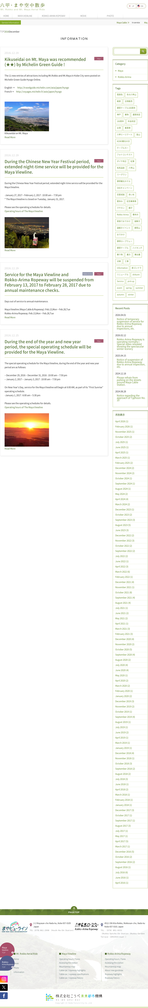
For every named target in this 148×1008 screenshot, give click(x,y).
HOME (6, 15)
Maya (120, 70)
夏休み (120, 201)
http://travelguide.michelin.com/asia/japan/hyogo (43, 87)
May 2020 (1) (121, 675)
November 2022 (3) (124, 540)
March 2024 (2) (122, 504)
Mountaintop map (67, 966)
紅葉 (132, 161)
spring (129, 287)
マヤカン (121, 207)
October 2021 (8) (123, 592)
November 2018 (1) (124, 758)
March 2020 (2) (122, 685)
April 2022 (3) (121, 566)
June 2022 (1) (122, 561)
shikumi (136, 274)
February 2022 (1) (124, 576)
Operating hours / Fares (69, 958)
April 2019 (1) (121, 737)
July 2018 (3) (121, 779)
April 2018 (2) (121, 789)
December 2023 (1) (124, 509)
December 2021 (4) (124, 582)
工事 (127, 261)
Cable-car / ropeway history (71, 977)
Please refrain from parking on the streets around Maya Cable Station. (129, 381)
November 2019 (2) (124, 706)
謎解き (137, 221)
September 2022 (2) (125, 551)
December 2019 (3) (124, 701)
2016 (6, 31)
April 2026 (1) (121, 421)
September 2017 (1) (125, 820)
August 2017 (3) (123, 825)
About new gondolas (114, 970)
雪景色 (120, 94)
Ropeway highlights (113, 974)
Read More (10, 137)
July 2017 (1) (121, 830)
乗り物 (120, 254)
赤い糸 (131, 194)
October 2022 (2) (123, 545)
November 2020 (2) (124, 644)
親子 (130, 207)
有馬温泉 (121, 167)
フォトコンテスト (124, 154)
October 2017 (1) (123, 815)
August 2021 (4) (123, 602)
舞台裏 (137, 254)
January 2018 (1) (123, 805)
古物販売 (128, 101)
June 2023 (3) (122, 530)
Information (122, 267)
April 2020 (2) (121, 680)
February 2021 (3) (124, 633)
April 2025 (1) (121, 452)
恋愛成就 (121, 194)
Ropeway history (112, 977)
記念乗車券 (131, 201)
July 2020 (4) (121, 665)
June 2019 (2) (122, 732)
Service (120, 281)
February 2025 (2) (124, 462)
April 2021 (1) (121, 623)
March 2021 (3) (122, 628)
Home (16, 958)
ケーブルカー (122, 147)
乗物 (127, 114)
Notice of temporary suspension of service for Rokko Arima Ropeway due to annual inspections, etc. (130, 324)
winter (131, 294)
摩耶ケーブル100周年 (126, 107)
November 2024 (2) (124, 473)
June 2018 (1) (122, 784)
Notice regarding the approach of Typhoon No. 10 (131, 397)
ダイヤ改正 (122, 161)
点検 (119, 261)
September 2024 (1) (125, 483)
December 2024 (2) (124, 468)
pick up (131, 281)
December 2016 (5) (124, 851)
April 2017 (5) (121, 841)
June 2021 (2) (122, 613)
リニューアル (122, 274)
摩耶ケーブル (122, 247)
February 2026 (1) (124, 426)
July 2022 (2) (121, 556)
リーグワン (122, 174)
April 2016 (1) (121, 882)
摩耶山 (137, 227)
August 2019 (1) (123, 722)
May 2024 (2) (121, 493)
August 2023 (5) (123, 525)
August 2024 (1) (123, 488)
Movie (16, 963)
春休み (135, 214)
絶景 (119, 101)
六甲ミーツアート (124, 134)
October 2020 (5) (123, 649)
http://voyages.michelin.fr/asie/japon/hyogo (39, 91)
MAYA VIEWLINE (25, 15)
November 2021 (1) (124, 587)
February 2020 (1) (124, 690)
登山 (138, 134)
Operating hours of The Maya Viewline (24, 211)
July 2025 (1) (121, 442)
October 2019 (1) (123, 711)
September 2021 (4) (125, 597)
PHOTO (110, 15)
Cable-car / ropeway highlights (72, 970)
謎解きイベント (123, 227)
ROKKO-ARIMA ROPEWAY (53, 15)
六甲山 (131, 167)
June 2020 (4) (122, 670)
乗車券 (128, 127)
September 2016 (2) (125, 862)
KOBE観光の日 (123, 141)
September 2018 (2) (125, 768)
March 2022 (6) (122, 571)
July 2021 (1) (121, 608)
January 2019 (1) (123, 748)
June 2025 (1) (122, 447)
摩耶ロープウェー (124, 241)
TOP (2, 31)
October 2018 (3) (123, 763)
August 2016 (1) (123, 867)
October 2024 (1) (123, 478)
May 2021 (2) (121, 618)
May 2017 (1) (121, 836)
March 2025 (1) (122, 457)
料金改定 (132, 121)
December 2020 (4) (124, 639)
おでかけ (121, 234)
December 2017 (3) (124, 810)
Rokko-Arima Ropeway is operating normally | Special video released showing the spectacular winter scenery (130, 344)
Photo (16, 967)
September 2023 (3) (125, 519)
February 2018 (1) (124, 799)
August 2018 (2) (123, 773)
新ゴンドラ (136, 267)
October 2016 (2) (123, 856)
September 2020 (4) (125, 654)
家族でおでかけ (123, 221)
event (119, 287)
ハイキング (137, 247)
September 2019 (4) (125, 716)
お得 (119, 127)
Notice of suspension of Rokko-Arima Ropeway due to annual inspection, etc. (131, 363)
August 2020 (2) (123, 659)
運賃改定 (136, 114)
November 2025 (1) (124, 431)
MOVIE (83, 15)
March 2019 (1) (122, 742)
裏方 (129, 254)
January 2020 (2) (123, 696)
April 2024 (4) (121, 499)
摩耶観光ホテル (123, 181)
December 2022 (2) (124, 535)
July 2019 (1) (121, 727)
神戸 (119, 114)
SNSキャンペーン (124, 187)
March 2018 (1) (122, 794)
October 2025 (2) (123, 436)
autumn (120, 294)
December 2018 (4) (124, 753)
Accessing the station (68, 962)
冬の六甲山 (131, 94)
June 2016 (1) (122, 877)
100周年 (120, 121)
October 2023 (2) (123, 514)
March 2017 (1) (122, 846)
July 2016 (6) (121, 872)
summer (139, 287)
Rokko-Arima (124, 77)
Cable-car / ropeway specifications (74, 974)
